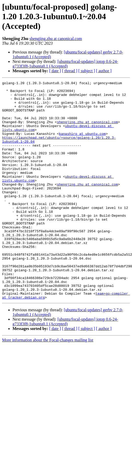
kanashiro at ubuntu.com (82, 144)
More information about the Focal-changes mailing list (47, 383)
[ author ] (104, 71)
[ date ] (55, 71)
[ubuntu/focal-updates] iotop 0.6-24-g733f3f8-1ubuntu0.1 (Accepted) (65, 63)
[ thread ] (69, 71)
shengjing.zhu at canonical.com (55, 38)
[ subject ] (86, 71)
